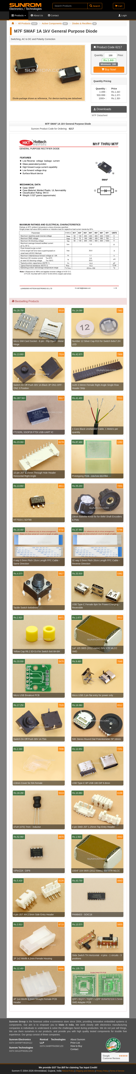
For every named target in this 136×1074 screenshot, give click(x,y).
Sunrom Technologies (21, 1047)
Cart (118, 6)
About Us (37, 15)
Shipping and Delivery (85, 1071)
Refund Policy (68, 1071)
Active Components (55, 23)
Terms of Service (117, 1071)
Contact (53, 15)
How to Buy (76, 1046)
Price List (75, 1042)
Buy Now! (109, 69)
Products (19, 15)
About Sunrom (77, 1039)
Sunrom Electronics (20, 1039)
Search (95, 6)
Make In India (66, 1025)
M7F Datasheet (100, 115)
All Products (28, 23)
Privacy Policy (102, 1071)
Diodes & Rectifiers (84, 23)
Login (122, 15)
